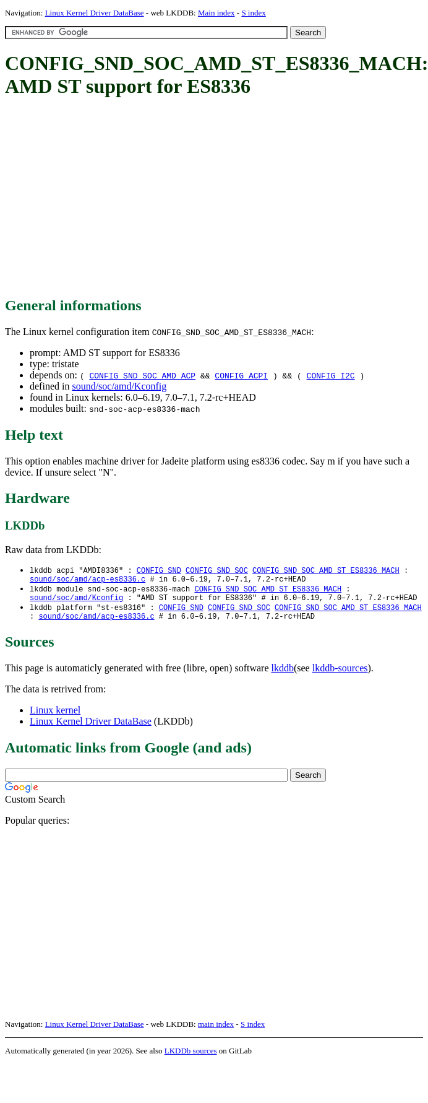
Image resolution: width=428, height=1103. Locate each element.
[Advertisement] (194, 198)
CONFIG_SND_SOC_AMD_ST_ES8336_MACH (326, 570)
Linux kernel (55, 717)
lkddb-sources (340, 675)
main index (216, 1031)
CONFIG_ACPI (241, 375)
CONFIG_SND (159, 570)
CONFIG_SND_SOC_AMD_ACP (142, 375)
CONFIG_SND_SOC (217, 570)
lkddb (283, 675)
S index (253, 12)
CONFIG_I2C (331, 375)
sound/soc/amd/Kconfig (119, 386)
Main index (216, 12)
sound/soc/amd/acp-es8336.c (87, 581)
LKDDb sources (191, 1058)
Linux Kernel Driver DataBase (94, 12)
